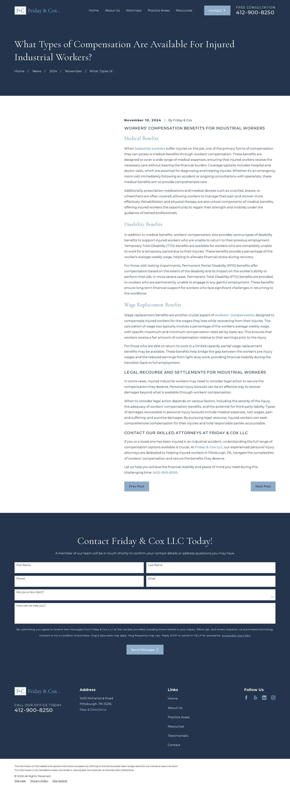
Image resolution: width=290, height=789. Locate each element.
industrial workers (150, 148)
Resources (176, 726)
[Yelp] (255, 697)
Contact (217, 10)
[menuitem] (20, 781)
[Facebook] (246, 697)
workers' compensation (234, 315)
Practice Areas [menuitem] (159, 10)
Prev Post (136, 486)
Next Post (263, 486)
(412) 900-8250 (165, 472)
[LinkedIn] (264, 697)
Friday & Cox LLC (209, 447)
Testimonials (178, 736)
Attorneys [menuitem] (133, 10)
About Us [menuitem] (112, 10)
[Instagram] (273, 697)
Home (173, 698)
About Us (175, 708)
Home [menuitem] (94, 10)
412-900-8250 (255, 12)
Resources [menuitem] (184, 10)
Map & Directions (93, 709)
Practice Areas (179, 717)
